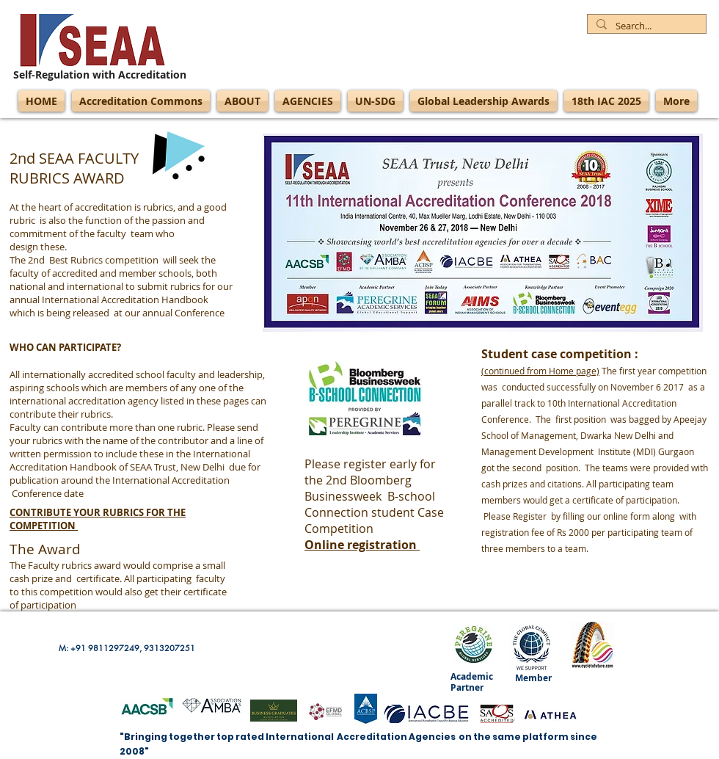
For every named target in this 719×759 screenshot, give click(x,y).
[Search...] (645, 26)
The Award (45, 549)
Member (533, 678)
